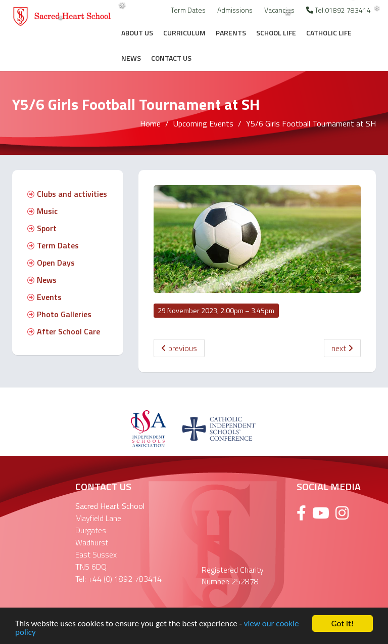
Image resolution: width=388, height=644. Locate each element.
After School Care (63, 331)
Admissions (235, 10)
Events (44, 297)
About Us (137, 32)
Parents (231, 32)
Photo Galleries (59, 314)
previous (179, 348)
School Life (276, 32)
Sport (42, 228)
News (131, 58)
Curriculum (184, 32)
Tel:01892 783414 (338, 10)
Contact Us (171, 58)
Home (150, 123)
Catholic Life (329, 32)
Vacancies (279, 10)
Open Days (51, 262)
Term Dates (188, 10)
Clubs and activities (67, 194)
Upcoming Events (203, 123)
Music (42, 211)
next (342, 348)
